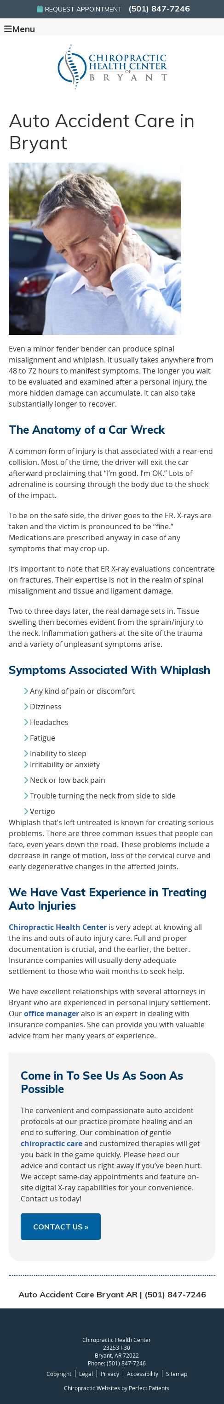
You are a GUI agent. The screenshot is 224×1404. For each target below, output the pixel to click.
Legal (86, 1373)
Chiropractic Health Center (58, 927)
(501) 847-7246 (159, 8)
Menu (19, 28)
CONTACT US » (60, 1226)
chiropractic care (51, 1143)
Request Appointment (79, 9)
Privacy (110, 1373)
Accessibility (142, 1373)
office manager (51, 1013)
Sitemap (176, 1373)
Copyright (58, 1373)
